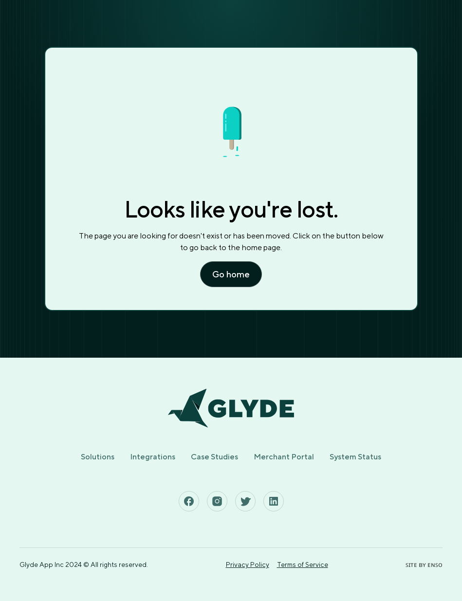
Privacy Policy (247, 564)
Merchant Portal (284, 456)
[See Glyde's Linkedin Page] (273, 501)
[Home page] (231, 408)
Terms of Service (302, 564)
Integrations (152, 456)
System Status (355, 456)
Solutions (97, 456)
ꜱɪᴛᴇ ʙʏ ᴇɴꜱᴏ (424, 564)
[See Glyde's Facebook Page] (189, 501)
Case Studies (214, 456)
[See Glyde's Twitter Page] (245, 501)
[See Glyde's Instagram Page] (217, 501)
